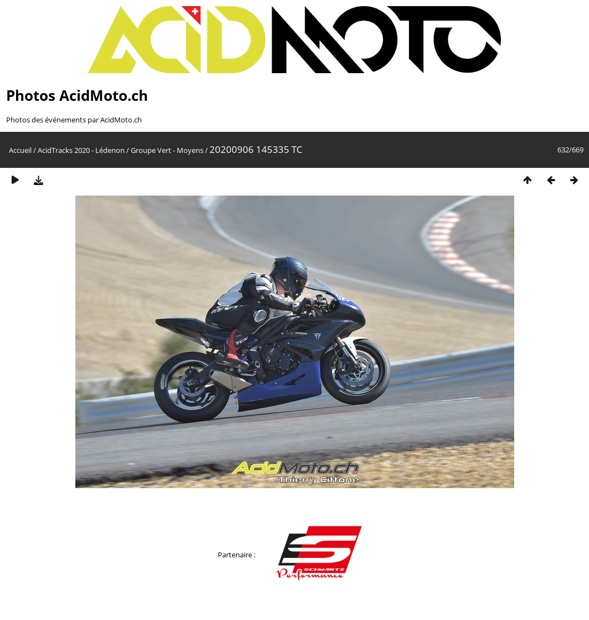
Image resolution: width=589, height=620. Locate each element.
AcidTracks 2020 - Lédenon (81, 150)
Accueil (20, 150)
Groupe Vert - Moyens (167, 150)
